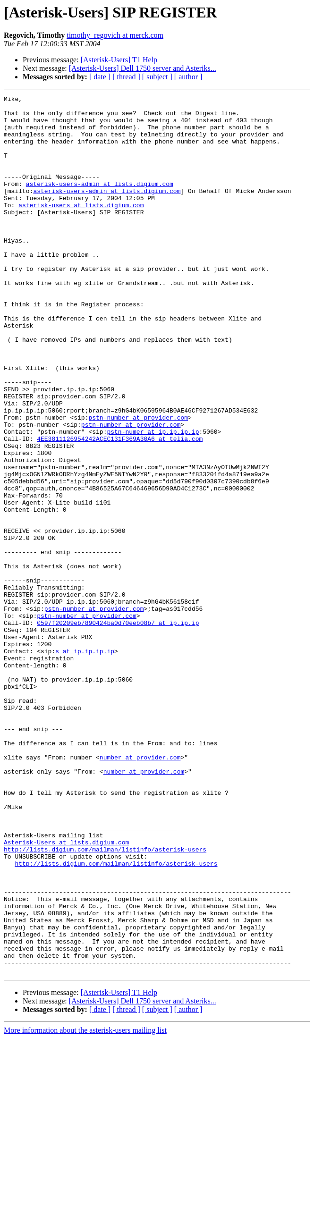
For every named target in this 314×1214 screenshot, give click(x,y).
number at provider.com (140, 890)
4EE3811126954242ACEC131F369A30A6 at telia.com (120, 508)
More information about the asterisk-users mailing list (85, 1206)
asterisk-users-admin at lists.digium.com (99, 202)
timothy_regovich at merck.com (115, 35)
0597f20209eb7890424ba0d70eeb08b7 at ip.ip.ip (118, 729)
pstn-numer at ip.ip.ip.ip (153, 499)
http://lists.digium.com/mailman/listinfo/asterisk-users (105, 1000)
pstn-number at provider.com (138, 482)
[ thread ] (126, 77)
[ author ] (188, 77)
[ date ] (99, 77)
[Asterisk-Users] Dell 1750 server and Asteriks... (142, 68)
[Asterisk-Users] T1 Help (119, 60)
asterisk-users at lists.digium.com (81, 227)
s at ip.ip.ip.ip (84, 763)
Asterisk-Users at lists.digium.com (66, 992)
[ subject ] (157, 77)
